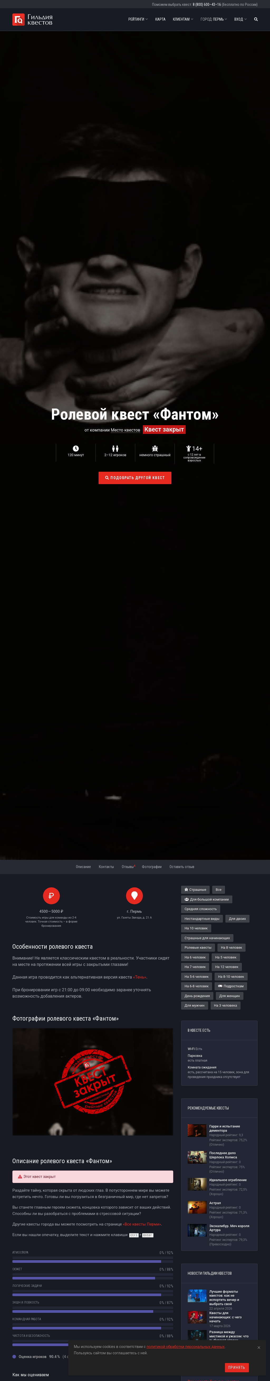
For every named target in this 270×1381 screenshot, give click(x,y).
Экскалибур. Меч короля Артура (229, 1228)
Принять (236, 1367)
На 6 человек (195, 957)
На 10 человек (196, 928)
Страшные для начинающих (207, 938)
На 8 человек (231, 947)
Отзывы (128, 866)
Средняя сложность (201, 909)
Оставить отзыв (182, 867)
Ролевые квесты (198, 947)
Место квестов (125, 430)
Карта (160, 19)
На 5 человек (225, 957)
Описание (83, 867)
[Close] (259, 1346)
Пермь (214, 19)
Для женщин (229, 996)
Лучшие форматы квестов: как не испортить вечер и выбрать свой (224, 1298)
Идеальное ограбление (228, 1180)
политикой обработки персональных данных (186, 1347)
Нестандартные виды (202, 919)
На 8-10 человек (231, 977)
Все (218, 890)
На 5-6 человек (197, 977)
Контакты (106, 867)
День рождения (197, 996)
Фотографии (152, 867)
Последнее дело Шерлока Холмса (223, 1155)
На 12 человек (226, 967)
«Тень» (139, 977)
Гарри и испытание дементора (224, 1128)
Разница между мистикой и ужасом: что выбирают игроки (229, 1336)
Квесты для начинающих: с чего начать (225, 1317)
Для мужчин (195, 1005)
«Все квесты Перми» (142, 1224)
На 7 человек (195, 967)
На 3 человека (225, 1005)
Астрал (215, 1203)
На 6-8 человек (197, 986)
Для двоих (237, 919)
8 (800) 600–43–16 (207, 4)
